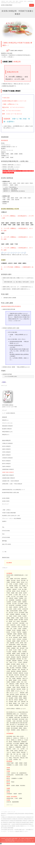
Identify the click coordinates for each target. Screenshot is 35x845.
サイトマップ (5, 504)
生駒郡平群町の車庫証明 (8, 475)
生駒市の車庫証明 (6, 449)
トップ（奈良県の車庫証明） (9, 413)
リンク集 (4, 551)
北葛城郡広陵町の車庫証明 (8, 478)
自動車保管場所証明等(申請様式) (11, 306)
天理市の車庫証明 (6, 452)
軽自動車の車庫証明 (7, 428)
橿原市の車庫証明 (6, 455)
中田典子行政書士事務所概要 (9, 512)
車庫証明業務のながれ (7, 431)
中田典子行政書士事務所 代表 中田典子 (16, 838)
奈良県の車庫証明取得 (6, 5)
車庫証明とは (5, 420)
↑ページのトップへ (6, 811)
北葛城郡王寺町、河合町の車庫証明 (10, 480)
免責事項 (4, 521)
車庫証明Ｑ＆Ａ (5, 434)
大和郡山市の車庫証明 (7, 443)
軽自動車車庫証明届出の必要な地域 (10, 492)
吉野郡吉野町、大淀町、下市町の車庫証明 (12, 483)
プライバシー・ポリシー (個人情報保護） (12, 518)
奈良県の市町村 (5, 501)
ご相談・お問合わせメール (10, 104)
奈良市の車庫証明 (6, 446)
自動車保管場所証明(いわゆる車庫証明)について (13, 489)
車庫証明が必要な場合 (7, 423)
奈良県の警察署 (5, 498)
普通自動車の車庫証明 (7, 425)
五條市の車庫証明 (6, 466)
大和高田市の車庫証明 (7, 457)
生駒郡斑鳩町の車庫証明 (8, 469)
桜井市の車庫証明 (6, 463)
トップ (13, 811)
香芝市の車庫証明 (6, 460)
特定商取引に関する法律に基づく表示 (11, 515)
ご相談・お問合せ (6, 509)
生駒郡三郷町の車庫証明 (8, 472)
